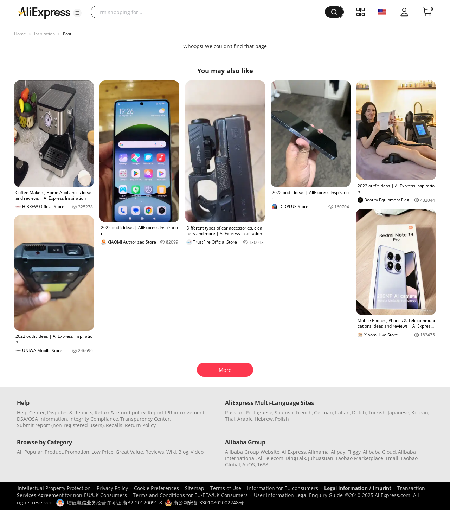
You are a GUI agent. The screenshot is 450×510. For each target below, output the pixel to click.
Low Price (102, 451)
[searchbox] (210, 12)
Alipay (338, 451)
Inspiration (44, 34)
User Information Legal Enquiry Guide (298, 495)
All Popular (30, 451)
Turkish (377, 412)
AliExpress (294, 451)
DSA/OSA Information (42, 418)
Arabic (244, 418)
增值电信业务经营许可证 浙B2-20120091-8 (114, 502)
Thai (230, 418)
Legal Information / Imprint (357, 488)
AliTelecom (270, 458)
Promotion (77, 451)
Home (20, 34)
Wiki (171, 451)
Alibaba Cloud (379, 451)
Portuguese (259, 412)
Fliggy (354, 451)
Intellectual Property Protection (54, 488)
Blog (183, 451)
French (304, 412)
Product (54, 451)
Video (197, 451)
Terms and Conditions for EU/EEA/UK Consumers (190, 495)
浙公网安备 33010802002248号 (204, 502)
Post (67, 34)
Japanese (398, 412)
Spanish (284, 412)
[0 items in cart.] (427, 12)
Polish (282, 418)
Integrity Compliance (93, 418)
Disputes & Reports (69, 412)
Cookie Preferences (156, 488)
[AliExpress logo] (44, 12)
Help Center (31, 412)
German (323, 412)
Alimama (318, 451)
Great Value (129, 451)
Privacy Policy (112, 488)
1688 (262, 464)
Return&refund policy (120, 412)
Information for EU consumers (282, 488)
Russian (234, 412)
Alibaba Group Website (252, 451)
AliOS (248, 464)
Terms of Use (225, 488)
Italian (342, 412)
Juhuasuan (320, 458)
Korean (419, 412)
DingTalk (295, 458)
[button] (77, 13)
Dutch (359, 412)
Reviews (154, 451)
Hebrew (264, 418)
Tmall (391, 458)
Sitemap (194, 488)
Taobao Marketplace (359, 458)
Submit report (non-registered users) (60, 425)
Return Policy (140, 425)
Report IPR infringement (176, 412)
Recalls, (115, 425)
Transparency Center (145, 418)
